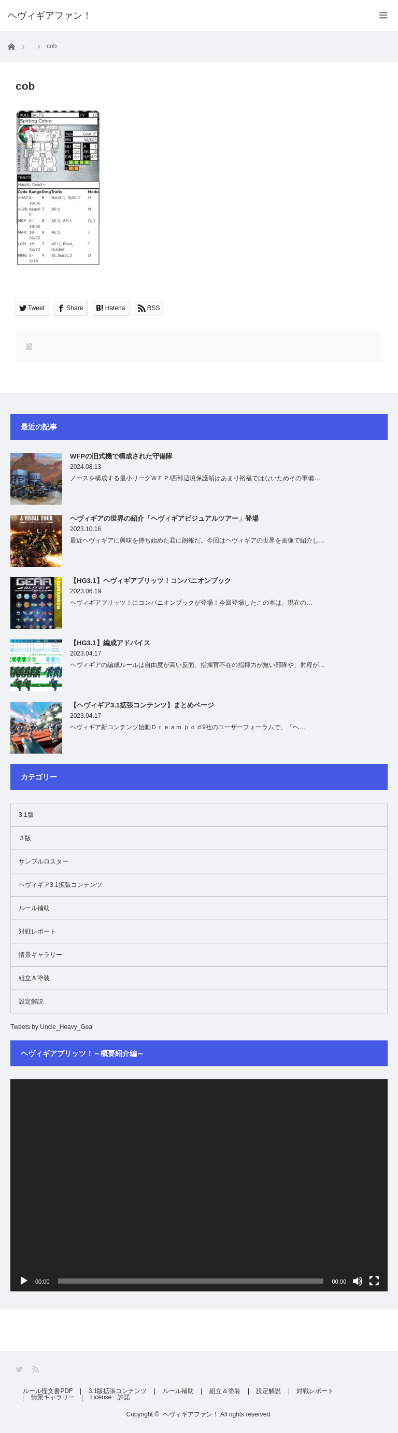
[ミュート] (357, 1281)
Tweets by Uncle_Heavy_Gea (51, 1027)
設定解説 (31, 1001)
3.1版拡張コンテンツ (118, 1391)
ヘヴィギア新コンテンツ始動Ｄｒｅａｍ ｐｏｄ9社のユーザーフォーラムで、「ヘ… (187, 727)
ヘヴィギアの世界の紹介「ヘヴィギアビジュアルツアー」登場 (164, 518)
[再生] (24, 1281)
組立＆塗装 (34, 978)
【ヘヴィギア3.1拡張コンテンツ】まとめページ (142, 705)
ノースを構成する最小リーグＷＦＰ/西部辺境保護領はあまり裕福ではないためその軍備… (195, 478)
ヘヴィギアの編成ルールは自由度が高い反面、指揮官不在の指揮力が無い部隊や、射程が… (197, 665)
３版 (25, 838)
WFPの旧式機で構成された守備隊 (121, 456)
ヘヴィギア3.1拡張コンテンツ (60, 884)
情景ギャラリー (40, 954)
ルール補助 (34, 908)
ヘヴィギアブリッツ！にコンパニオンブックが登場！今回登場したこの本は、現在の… (191, 602)
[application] (199, 1185)
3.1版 (26, 814)
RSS (36, 1369)
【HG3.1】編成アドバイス (110, 643)
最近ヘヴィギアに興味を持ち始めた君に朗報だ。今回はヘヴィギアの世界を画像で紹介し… (197, 540)
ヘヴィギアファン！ (191, 1414)
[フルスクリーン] (374, 1281)
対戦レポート (37, 931)
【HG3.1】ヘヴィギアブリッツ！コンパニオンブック (150, 581)
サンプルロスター (43, 861)
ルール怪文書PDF (48, 1391)
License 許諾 (111, 1398)
